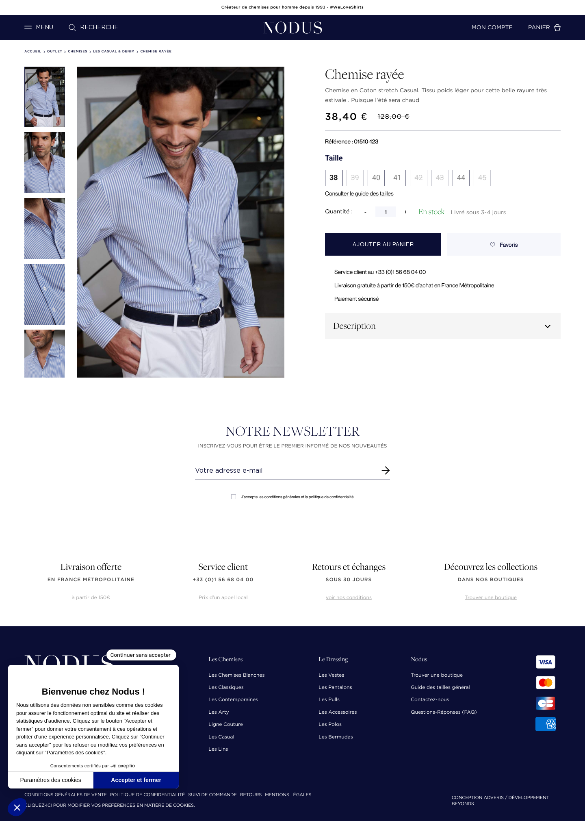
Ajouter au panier (383, 244)
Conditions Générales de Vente (65, 795)
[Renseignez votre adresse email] (285, 471)
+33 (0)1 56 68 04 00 (223, 580)
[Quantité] (385, 211)
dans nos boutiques (490, 580)
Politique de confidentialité (147, 795)
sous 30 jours (349, 580)
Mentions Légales (288, 795)
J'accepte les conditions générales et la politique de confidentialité (292, 497)
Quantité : (339, 212)
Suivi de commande (212, 795)
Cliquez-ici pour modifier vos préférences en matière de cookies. (109, 806)
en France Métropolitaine (91, 580)
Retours (251, 795)
